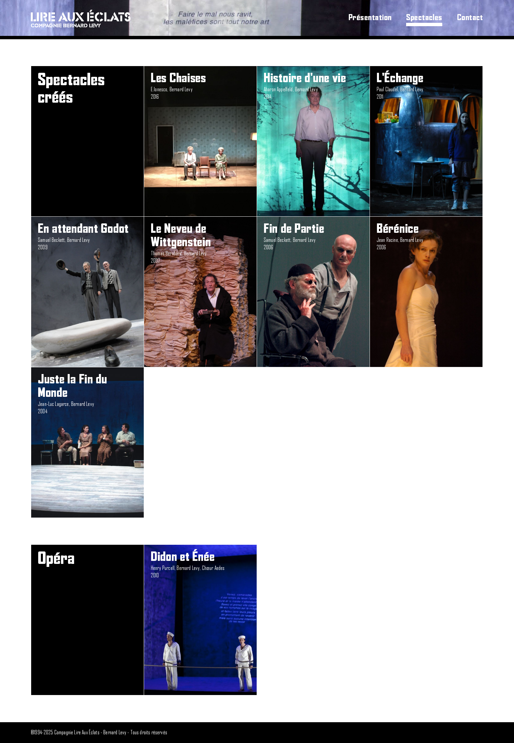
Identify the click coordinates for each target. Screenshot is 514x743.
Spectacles (424, 18)
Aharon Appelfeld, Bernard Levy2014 (313, 86)
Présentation (370, 18)
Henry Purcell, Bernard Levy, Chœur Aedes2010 (200, 564)
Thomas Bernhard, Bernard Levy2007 (200, 243)
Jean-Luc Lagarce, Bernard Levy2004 (87, 393)
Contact (470, 18)
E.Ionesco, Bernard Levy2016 (200, 86)
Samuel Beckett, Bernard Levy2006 (313, 236)
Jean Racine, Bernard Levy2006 (426, 236)
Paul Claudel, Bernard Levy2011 (426, 86)
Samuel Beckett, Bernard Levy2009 (87, 236)
